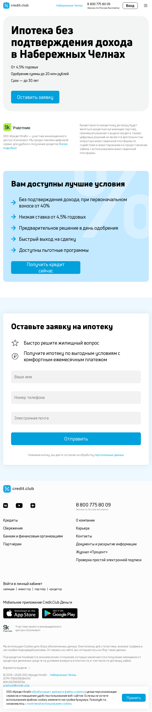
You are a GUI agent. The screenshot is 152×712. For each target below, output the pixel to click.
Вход (130, 5)
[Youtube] (19, 505)
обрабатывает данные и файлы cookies (57, 692)
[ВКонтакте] (5, 505)
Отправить (76, 439)
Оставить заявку (35, 97)
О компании (85, 520)
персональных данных (109, 455)
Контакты (84, 536)
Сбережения (13, 528)
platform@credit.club (16, 685)
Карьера (82, 528)
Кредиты (10, 520)
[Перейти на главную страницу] (15, 5)
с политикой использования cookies (48, 703)
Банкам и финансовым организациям (33, 536)
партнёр (40, 589)
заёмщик (9, 589)
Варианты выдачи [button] (16, 668)
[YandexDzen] (32, 505)
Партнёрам (12, 544)
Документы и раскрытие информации (106, 544)
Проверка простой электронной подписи (108, 559)
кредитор (55, 589)
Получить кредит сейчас (46, 267)
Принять (134, 697)
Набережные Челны (69, 5)
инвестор (24, 589)
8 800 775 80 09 (98, 4)
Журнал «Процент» (91, 552)
